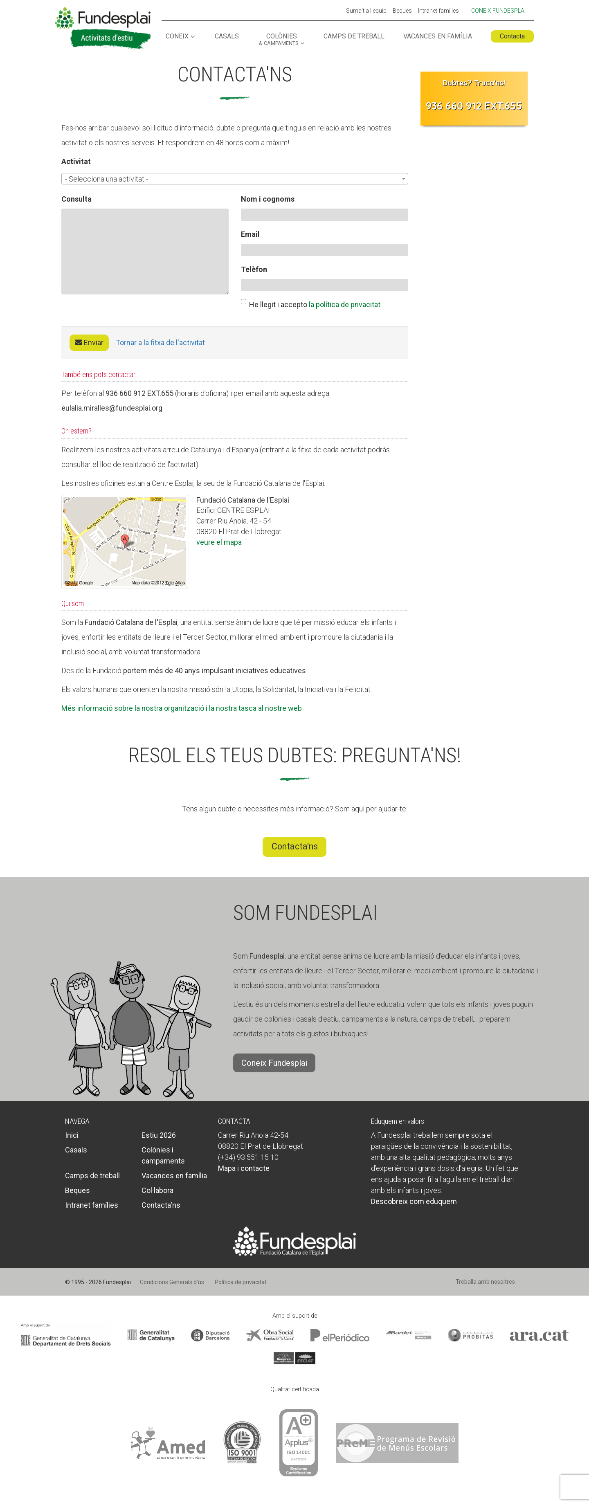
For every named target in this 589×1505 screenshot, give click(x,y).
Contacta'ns (295, 846)
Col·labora (157, 1190)
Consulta (76, 199)
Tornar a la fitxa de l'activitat (160, 342)
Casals (227, 36)
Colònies (278, 39)
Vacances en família (437, 36)
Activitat (76, 161)
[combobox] (234, 178)
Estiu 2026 (159, 1135)
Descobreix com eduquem (414, 1201)
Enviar (89, 342)
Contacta (512, 36)
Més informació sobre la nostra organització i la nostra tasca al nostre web (181, 708)
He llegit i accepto (310, 304)
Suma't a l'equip (366, 11)
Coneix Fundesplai (498, 10)
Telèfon (254, 269)
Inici (72, 1135)
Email (250, 234)
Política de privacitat (241, 1282)
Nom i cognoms (267, 199)
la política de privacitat (344, 304)
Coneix (177, 36)
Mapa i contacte (244, 1168)
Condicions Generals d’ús (172, 1282)
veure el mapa (219, 542)
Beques (402, 11)
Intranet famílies (438, 11)
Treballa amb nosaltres (485, 1281)
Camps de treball (354, 36)
